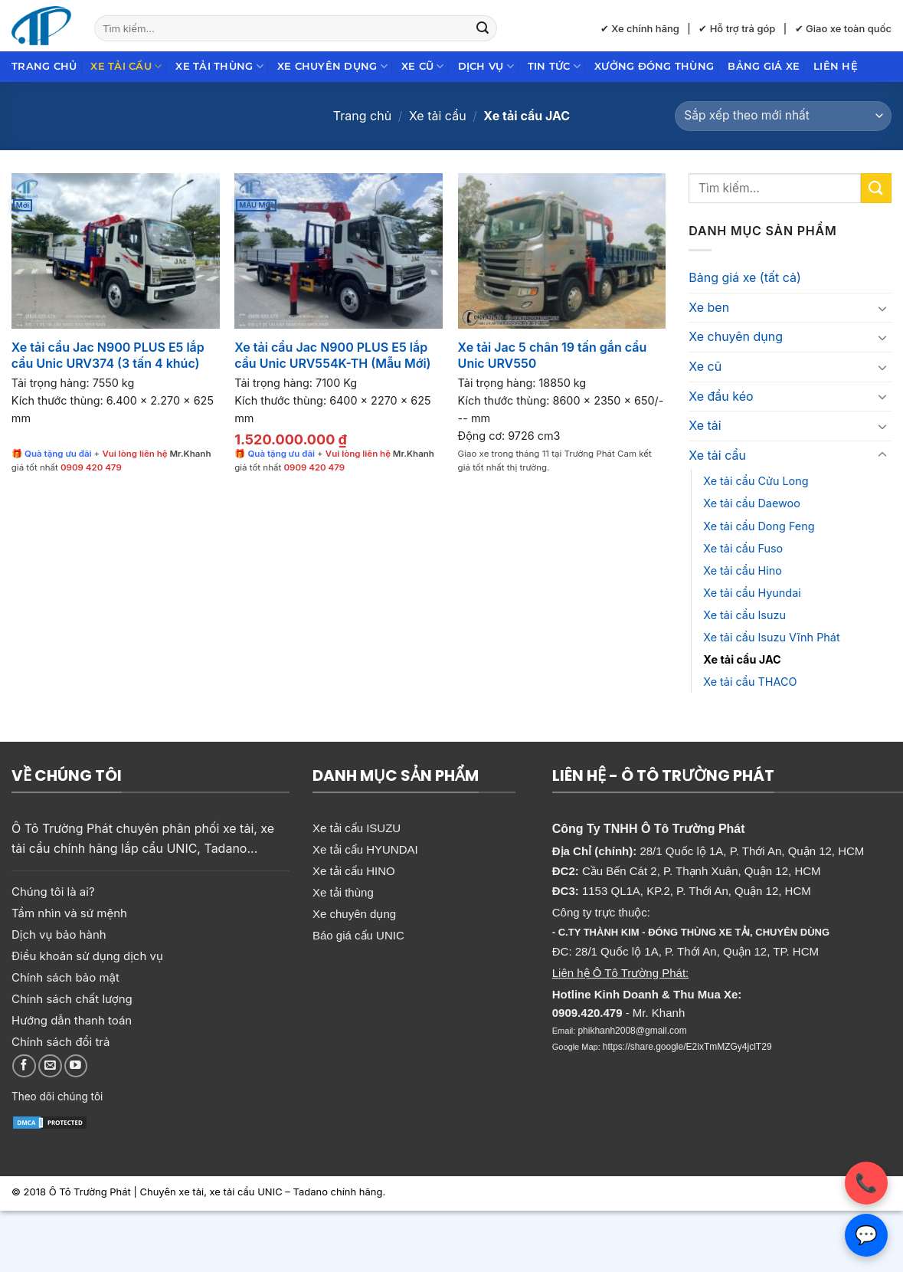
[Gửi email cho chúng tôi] (50, 1066)
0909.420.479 (587, 1012)
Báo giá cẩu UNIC (358, 935)
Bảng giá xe (764, 66)
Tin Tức (554, 66)
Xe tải (705, 425)
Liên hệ (835, 66)
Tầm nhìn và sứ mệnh (69, 913)
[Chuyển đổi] (882, 308)
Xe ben (709, 307)
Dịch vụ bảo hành (58, 934)
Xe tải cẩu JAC (741, 659)
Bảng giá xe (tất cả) (745, 277)
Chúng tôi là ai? (53, 891)
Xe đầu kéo (721, 396)
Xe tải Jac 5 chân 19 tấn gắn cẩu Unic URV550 (552, 355)
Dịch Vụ (486, 66)
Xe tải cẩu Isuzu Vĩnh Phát (771, 637)
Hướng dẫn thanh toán (71, 1020)
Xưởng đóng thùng (654, 66)
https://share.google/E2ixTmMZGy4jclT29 (687, 1046)
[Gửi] (482, 28)
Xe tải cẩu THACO (750, 681)
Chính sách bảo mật (65, 977)
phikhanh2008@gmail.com (631, 1030)
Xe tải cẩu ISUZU (356, 827)
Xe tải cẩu (126, 66)
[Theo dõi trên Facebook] (24, 1066)
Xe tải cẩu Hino (742, 570)
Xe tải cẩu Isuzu (744, 614)
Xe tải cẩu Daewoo (751, 503)
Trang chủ (44, 66)
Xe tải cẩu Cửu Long (755, 480)
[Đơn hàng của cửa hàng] (783, 116)
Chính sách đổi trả (60, 1041)
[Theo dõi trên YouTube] (76, 1066)
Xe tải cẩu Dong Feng (758, 526)
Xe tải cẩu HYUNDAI (365, 849)
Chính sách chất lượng (72, 999)
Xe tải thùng (219, 66)
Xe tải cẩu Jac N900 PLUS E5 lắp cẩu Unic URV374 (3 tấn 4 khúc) (107, 355)
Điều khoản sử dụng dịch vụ (87, 956)
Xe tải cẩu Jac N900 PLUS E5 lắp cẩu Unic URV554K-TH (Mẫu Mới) (332, 355)
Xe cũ (422, 66)
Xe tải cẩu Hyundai (751, 592)
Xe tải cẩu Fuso (743, 548)
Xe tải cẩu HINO (353, 870)
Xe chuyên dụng (332, 66)
